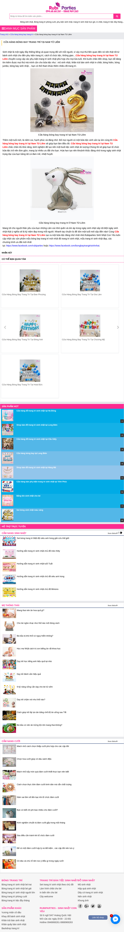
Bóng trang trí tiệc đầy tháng (16, 900)
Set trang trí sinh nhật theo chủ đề (57, 884)
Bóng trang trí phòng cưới (14, 896)
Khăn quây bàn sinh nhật (14, 924)
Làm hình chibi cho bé (50, 888)
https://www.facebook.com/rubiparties (24, 245)
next (118, 327)
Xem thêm (112, 533)
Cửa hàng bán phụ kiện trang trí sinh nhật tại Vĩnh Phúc (42, 482)
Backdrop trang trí (10, 928)
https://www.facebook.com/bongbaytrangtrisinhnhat (74, 245)
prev (5, 327)
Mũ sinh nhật (84, 884)
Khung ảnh (83, 900)
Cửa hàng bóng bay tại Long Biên (32, 453)
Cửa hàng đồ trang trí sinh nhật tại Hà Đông (36, 411)
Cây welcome (46, 896)
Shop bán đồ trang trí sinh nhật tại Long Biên (37, 425)
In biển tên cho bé (48, 892)
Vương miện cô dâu (11, 912)
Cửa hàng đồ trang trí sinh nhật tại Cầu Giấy (37, 439)
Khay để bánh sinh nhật (13, 916)
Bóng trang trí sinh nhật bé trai (17, 884)
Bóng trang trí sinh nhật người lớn (18, 892)
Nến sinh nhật (85, 896)
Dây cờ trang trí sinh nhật (90, 892)
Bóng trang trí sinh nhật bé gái (16, 888)
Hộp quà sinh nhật (87, 888)
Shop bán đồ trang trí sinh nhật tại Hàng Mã (36, 467)
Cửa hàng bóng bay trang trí (21, 34)
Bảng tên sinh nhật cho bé (28, 496)
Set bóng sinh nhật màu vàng (30, 510)
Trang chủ (4, 34)
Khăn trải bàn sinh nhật (13, 920)
